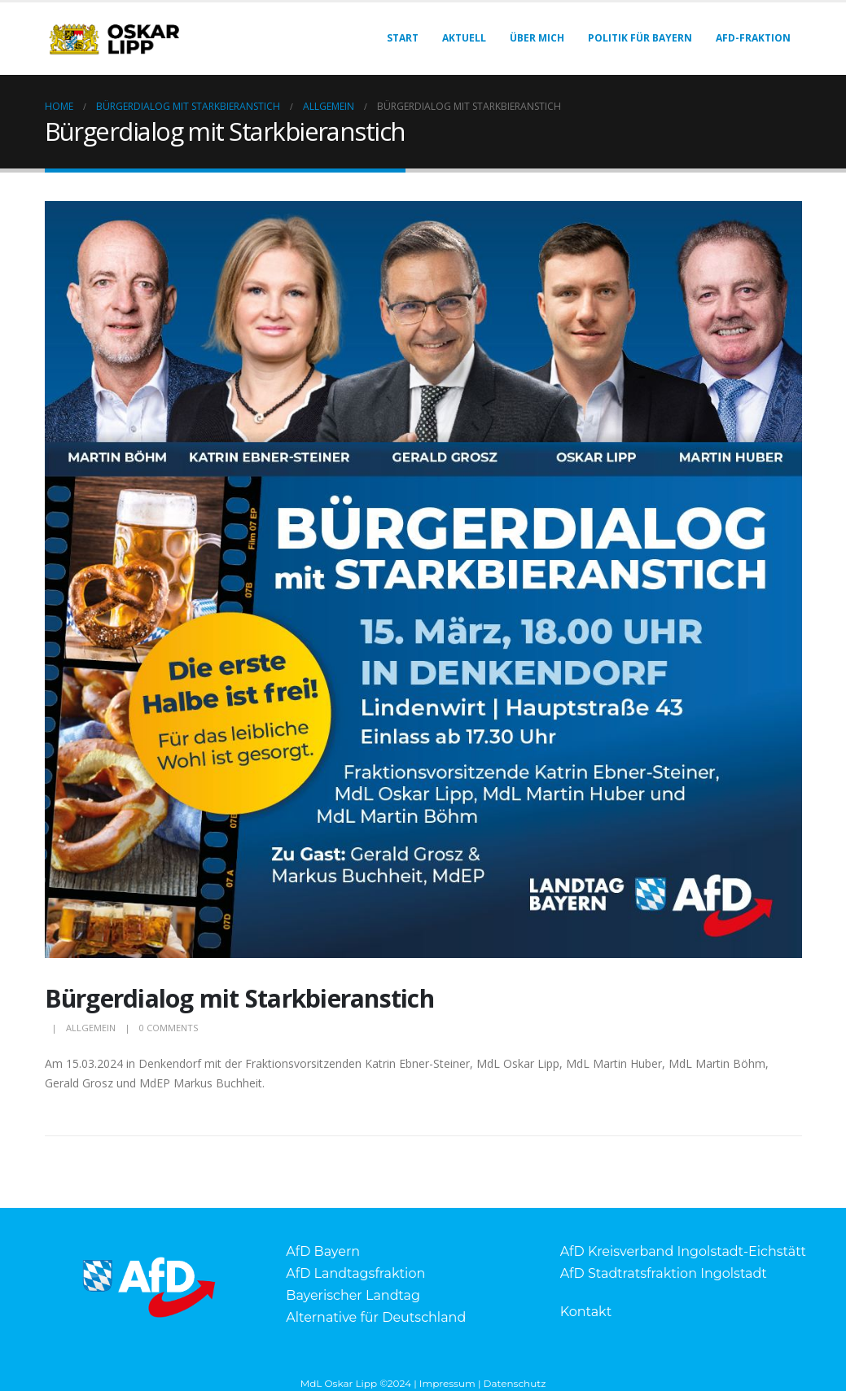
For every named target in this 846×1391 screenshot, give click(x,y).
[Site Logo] (114, 38)
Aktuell (464, 38)
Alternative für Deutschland (376, 1317)
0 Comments (168, 1027)
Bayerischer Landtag (353, 1295)
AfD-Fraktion (753, 38)
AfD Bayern (323, 1251)
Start (403, 38)
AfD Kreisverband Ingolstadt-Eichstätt (683, 1251)
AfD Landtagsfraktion (355, 1273)
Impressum (447, 1383)
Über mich (537, 38)
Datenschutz (515, 1383)
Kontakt (586, 1311)
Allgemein (91, 1027)
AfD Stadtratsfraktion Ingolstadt (663, 1273)
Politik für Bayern (640, 38)
